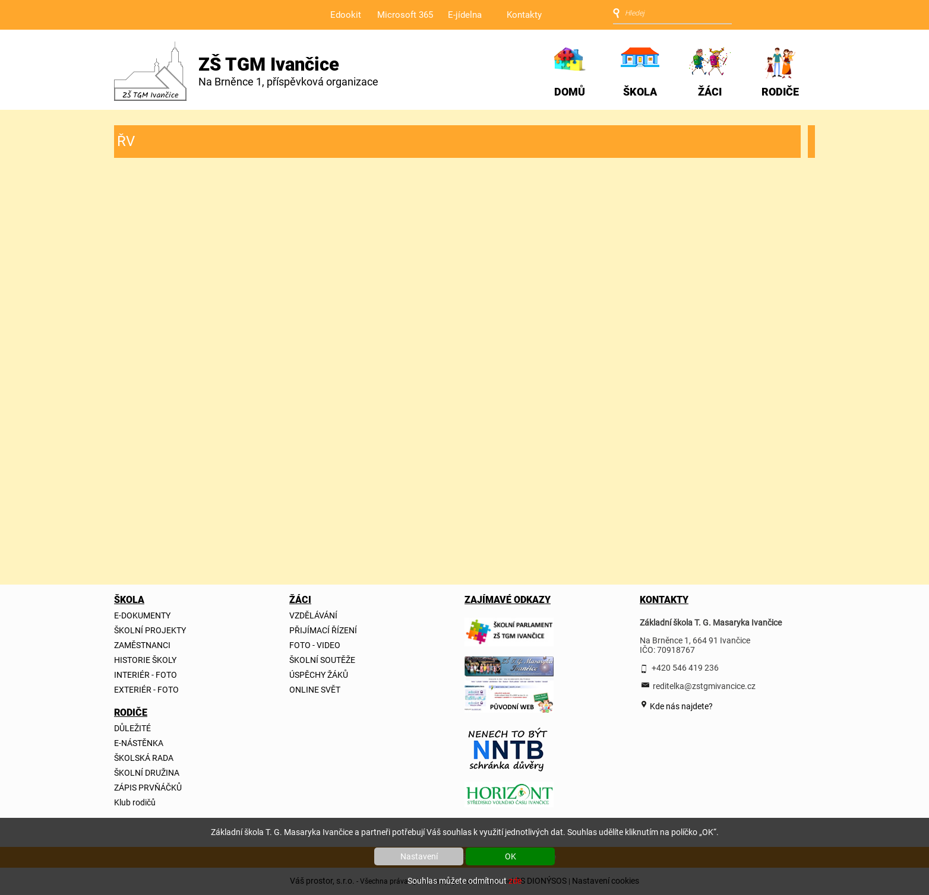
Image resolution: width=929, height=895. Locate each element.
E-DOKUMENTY (142, 615)
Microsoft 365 (405, 14)
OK (510, 856)
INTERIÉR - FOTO (145, 675)
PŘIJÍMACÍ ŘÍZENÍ (323, 630)
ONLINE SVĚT (314, 689)
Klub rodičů (135, 802)
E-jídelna (465, 14)
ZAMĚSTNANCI (142, 645)
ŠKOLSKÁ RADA (143, 758)
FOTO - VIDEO (314, 645)
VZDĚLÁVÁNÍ (313, 615)
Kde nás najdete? (680, 706)
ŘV (126, 141)
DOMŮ (569, 91)
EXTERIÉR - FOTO (146, 689)
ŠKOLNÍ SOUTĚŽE (322, 660)
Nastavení (419, 856)
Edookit (345, 14)
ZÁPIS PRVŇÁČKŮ (148, 787)
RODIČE (780, 91)
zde (515, 881)
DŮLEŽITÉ (132, 728)
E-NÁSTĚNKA (138, 743)
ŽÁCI (710, 91)
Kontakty (524, 14)
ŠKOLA (640, 91)
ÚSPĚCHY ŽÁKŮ (318, 675)
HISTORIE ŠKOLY (145, 660)
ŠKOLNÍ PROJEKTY (150, 630)
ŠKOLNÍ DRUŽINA (146, 772)
